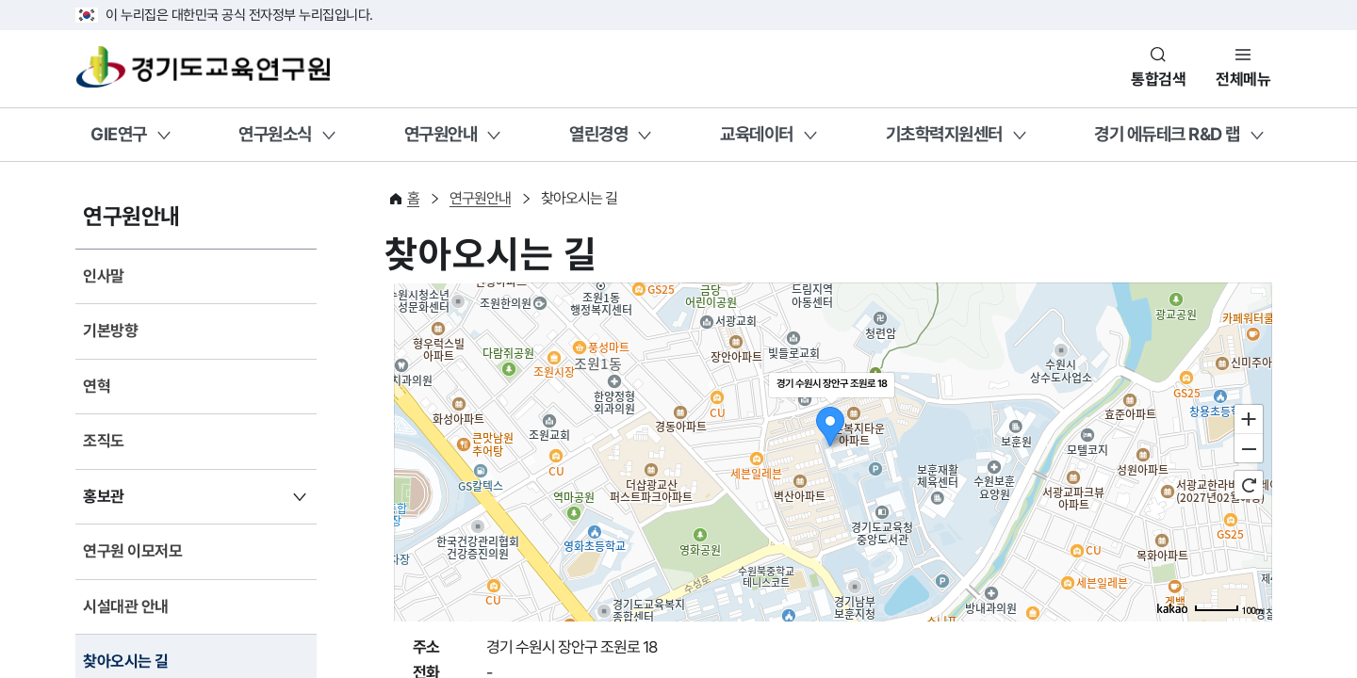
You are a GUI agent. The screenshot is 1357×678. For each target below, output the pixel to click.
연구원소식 (275, 133)
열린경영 (598, 133)
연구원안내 (441, 133)
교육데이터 (756, 133)
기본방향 (110, 330)
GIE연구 (118, 133)
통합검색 (1158, 79)
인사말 (103, 275)
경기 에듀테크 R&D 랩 (1167, 133)
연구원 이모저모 (132, 550)
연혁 (96, 386)
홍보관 (103, 496)
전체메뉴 (1243, 79)
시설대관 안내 (126, 606)
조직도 (103, 440)
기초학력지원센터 (944, 133)
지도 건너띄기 (437, 282)
